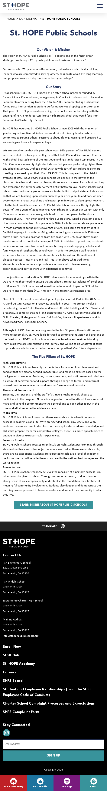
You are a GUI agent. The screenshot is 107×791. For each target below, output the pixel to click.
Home (11, 19)
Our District (29, 19)
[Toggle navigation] (100, 6)
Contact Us (12, 555)
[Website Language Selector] (53, 526)
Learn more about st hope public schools (53, 505)
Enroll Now (12, 646)
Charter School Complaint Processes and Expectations (49, 703)
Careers (9, 672)
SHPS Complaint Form (21, 712)
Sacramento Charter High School (23, 600)
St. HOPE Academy (19, 664)
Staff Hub (11, 655)
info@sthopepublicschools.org (20, 636)
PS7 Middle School (14, 581)
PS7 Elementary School (17, 562)
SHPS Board (13, 681)
